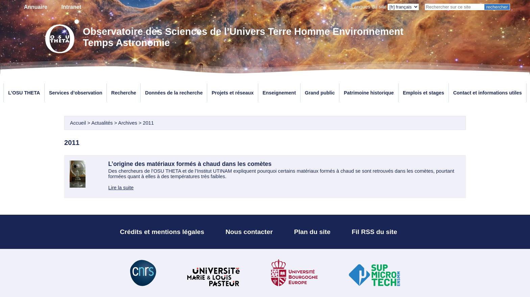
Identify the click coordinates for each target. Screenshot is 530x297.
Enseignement (279, 93)
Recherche (123, 93)
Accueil (78, 123)
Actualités (102, 123)
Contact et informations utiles (487, 93)
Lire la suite (121, 187)
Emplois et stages (423, 93)
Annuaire (35, 7)
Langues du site (368, 6)
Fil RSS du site (374, 231)
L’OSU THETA (24, 93)
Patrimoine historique (369, 93)
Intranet (71, 7)
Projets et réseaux (233, 93)
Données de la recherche (173, 93)
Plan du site (312, 231)
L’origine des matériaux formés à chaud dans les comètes (189, 164)
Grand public (320, 93)
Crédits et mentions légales (162, 231)
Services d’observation (75, 93)
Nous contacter (249, 231)
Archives (127, 123)
